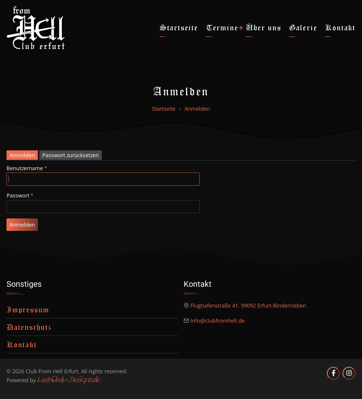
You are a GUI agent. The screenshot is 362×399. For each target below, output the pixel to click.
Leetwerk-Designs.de (68, 380)
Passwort (18, 195)
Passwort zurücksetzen (70, 155)
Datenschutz (29, 327)
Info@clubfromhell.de (217, 320)
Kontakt (340, 27)
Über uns (263, 27)
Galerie (303, 27)
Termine (222, 27)
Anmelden (22, 155)
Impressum (28, 309)
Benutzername (25, 168)
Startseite (179, 27)
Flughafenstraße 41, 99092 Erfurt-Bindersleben (248, 305)
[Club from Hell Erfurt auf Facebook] (333, 373)
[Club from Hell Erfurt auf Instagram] (348, 373)
